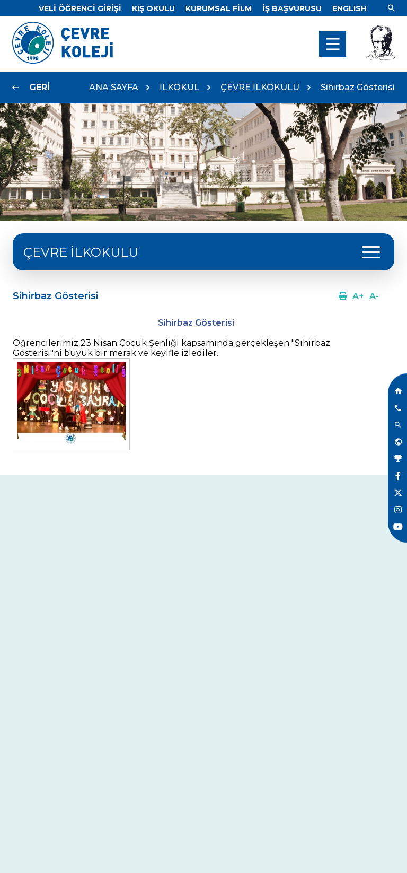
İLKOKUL (179, 87)
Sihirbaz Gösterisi (358, 87)
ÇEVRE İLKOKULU (259, 87)
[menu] (332, 44)
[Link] (80, 8)
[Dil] (349, 8)
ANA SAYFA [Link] (113, 87)
